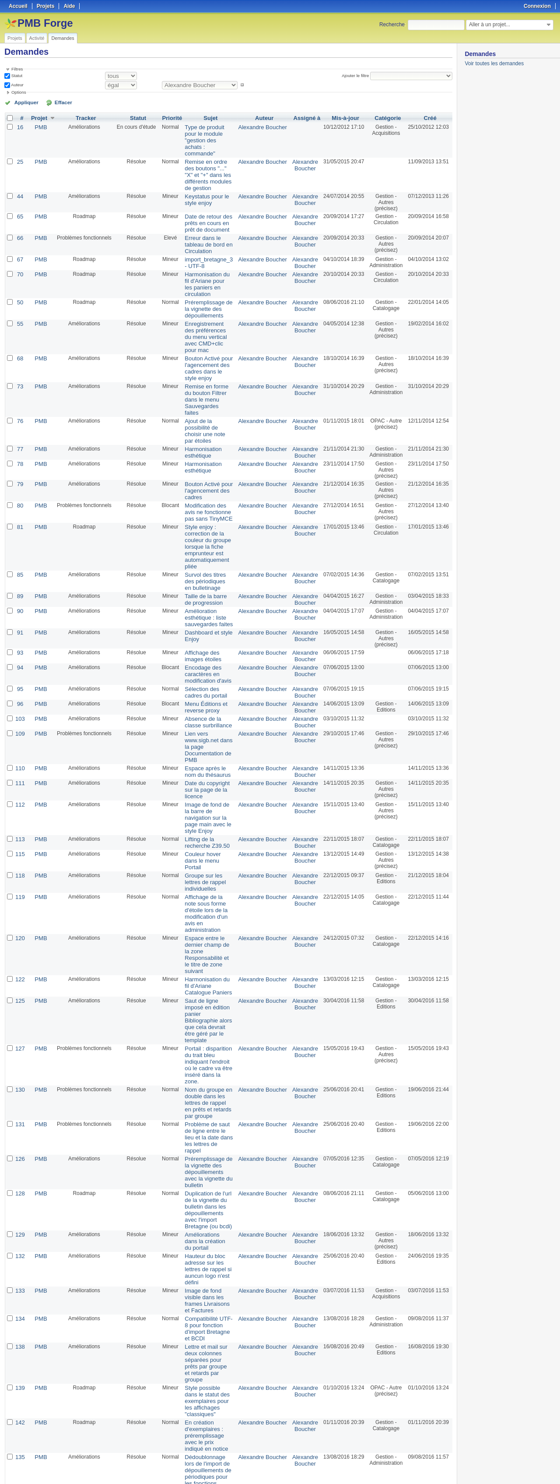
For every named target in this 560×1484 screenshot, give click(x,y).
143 (19, 1296)
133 (19, 1086)
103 (19, 630)
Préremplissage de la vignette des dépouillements (206, 273)
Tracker (83, 117)
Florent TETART (303, 1345)
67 (19, 233)
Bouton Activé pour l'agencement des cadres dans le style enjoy (205, 322)
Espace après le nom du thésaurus (206, 673)
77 (19, 386)
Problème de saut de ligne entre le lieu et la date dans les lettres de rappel (207, 957)
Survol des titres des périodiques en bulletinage (206, 499)
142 (19, 1179)
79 (19, 420)
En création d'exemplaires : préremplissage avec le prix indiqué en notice (206, 1191)
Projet (37, 117)
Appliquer (23, 102)
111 (19, 684)
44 (19, 172)
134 (19, 1106)
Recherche (392, 24)
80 (19, 440)
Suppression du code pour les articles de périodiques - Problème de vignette (206, 1259)
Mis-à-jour (342, 117)
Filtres (17, 69)
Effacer (53, 102)
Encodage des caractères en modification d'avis (203, 587)
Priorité (169, 117)
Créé (428, 117)
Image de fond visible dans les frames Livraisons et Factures (207, 1092)
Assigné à (304, 117)
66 (19, 213)
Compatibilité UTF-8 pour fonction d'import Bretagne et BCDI (207, 1112)
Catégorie (385, 117)
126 (19, 975)
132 (19, 1060)
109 (19, 644)
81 (19, 461)
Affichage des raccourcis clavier (202, 1279)
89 (19, 513)
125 (19, 857)
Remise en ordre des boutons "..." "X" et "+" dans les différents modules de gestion (207, 155)
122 (19, 837)
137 (19, 1276)
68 (19, 313)
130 (19, 922)
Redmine (257, 1479)
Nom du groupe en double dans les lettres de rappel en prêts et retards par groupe (208, 931)
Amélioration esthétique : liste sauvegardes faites (204, 533)
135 (19, 1211)
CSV (434, 1467)
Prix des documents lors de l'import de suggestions (205, 1328)
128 (19, 1001)
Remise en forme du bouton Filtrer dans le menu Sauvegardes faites (206, 349)
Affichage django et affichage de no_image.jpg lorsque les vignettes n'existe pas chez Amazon (207, 1433)
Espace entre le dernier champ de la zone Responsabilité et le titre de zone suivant (208, 820)
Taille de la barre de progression (205, 516)
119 (19, 778)
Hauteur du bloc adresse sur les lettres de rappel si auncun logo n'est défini (207, 1069)
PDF (447, 1467)
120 (19, 811)
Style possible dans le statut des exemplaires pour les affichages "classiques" (208, 1161)
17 (19, 1322)
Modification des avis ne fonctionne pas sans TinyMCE (206, 446)
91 (19, 547)
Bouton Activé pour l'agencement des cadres (204, 426)
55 (19, 287)
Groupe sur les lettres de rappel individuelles (208, 767)
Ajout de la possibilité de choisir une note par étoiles (208, 372)
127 (19, 890)
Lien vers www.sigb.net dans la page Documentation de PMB (206, 653)
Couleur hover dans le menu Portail (207, 747)
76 (19, 366)
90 (19, 527)
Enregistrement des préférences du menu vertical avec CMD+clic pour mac (208, 296)
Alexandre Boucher (263, 126)
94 (19, 581)
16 (19, 126)
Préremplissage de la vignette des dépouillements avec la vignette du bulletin (208, 984)
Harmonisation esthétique (199, 389)
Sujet (210, 117)
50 (19, 267)
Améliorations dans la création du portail (207, 1042)
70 (19, 247)
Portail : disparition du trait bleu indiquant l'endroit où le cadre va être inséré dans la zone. (208, 902)
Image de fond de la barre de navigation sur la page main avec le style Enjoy (207, 713)
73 (19, 340)
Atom (419, 1467)
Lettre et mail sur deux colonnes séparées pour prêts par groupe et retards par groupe (208, 1135)
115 (19, 744)
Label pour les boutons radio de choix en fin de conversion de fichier (208, 1305)
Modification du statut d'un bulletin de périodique (206, 1381)
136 (19, 1250)
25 (19, 146)
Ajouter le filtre (357, 75)
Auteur (17, 84)
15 (19, 1342)
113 (19, 730)
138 (19, 1126)
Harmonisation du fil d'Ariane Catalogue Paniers (205, 843)
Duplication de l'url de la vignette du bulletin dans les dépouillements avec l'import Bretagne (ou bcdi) (207, 1016)
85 (19, 493)
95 (19, 602)
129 (19, 1039)
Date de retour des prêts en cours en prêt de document (207, 199)
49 (19, 1375)
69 (19, 1395)
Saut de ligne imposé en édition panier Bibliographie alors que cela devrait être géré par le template (208, 869)
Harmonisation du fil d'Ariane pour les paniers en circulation (206, 253)
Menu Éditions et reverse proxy (201, 619)
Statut (16, 75)
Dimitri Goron (302, 1325)
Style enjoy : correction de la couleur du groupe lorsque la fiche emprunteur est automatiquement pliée (208, 473)
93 (19, 567)
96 (19, 616)
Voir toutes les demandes (494, 63)
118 (19, 764)
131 (19, 948)
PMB (39, 126)
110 (19, 670)
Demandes (62, 38)
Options (18, 92)
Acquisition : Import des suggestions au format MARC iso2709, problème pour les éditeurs (208, 1354)
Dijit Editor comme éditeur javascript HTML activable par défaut (205, 1404)
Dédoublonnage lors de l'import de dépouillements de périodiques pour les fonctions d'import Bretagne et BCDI (205, 1226)
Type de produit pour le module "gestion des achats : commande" (208, 132)
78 (19, 400)
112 (19, 704)
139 (19, 1152)
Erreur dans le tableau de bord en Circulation (208, 216)
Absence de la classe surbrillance (206, 633)
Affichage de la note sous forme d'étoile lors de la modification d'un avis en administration (207, 790)
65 (19, 193)
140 (19, 1421)
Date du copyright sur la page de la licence (207, 687)
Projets (14, 38)
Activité (37, 38)
